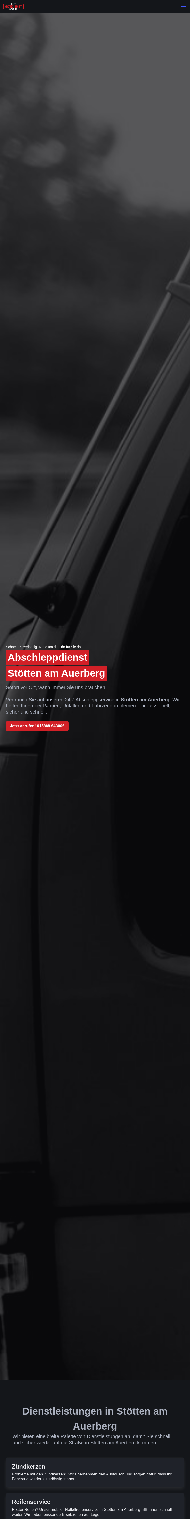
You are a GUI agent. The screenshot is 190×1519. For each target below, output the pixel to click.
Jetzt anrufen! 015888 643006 (37, 726)
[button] (184, 6)
